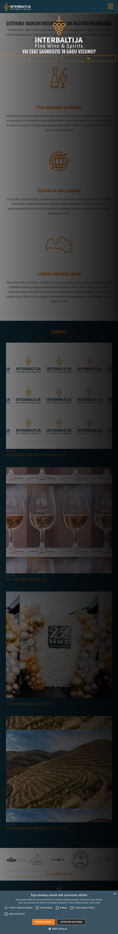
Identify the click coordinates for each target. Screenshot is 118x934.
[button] (59, 928)
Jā (30, 58)
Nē (88, 58)
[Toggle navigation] (110, 6)
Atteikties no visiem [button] (71, 922)
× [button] (114, 894)
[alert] (59, 912)
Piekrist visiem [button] (43, 922)
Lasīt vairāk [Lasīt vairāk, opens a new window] (95, 902)
